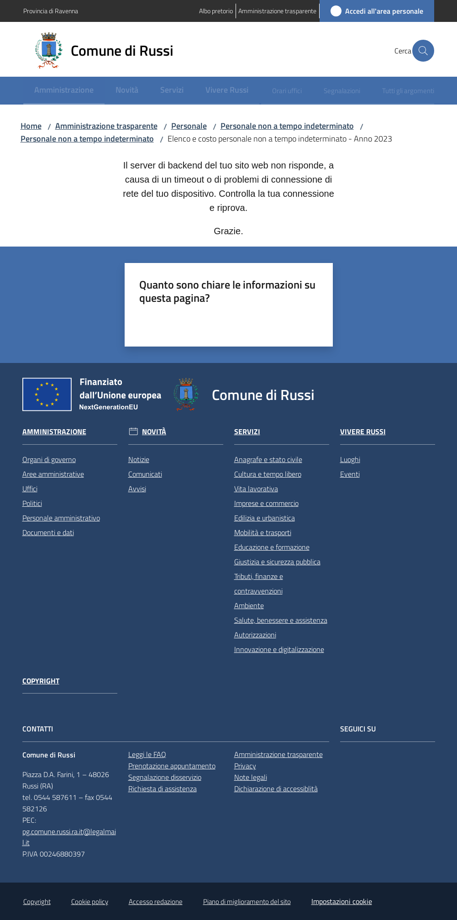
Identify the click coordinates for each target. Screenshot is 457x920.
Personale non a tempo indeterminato (287, 126)
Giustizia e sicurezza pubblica (277, 561)
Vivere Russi (363, 431)
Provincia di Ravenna (50, 11)
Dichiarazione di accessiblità (276, 788)
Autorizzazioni (255, 634)
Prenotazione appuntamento (171, 765)
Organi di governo (49, 459)
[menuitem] (64, 91)
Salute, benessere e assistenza (280, 620)
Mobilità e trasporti (262, 532)
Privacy (245, 765)
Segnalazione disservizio (164, 777)
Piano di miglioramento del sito (247, 901)
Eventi (350, 473)
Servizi (247, 431)
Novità (154, 431)
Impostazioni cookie (341, 901)
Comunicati (145, 473)
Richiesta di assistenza (162, 788)
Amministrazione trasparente (106, 126)
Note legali (250, 777)
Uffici (29, 488)
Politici (32, 503)
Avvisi (137, 488)
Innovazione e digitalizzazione (279, 649)
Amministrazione (54, 431)
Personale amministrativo (61, 517)
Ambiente (249, 605)
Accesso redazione (156, 901)
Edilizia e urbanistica (264, 517)
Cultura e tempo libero (267, 473)
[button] (423, 51)
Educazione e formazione (272, 546)
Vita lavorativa (256, 488)
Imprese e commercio (266, 503)
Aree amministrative (53, 473)
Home (31, 126)
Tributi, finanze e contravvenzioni (258, 583)
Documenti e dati (48, 532)
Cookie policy (89, 901)
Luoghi (350, 459)
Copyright (40, 681)
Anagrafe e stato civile (268, 459)
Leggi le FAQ (147, 754)
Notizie (138, 459)
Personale (189, 126)
